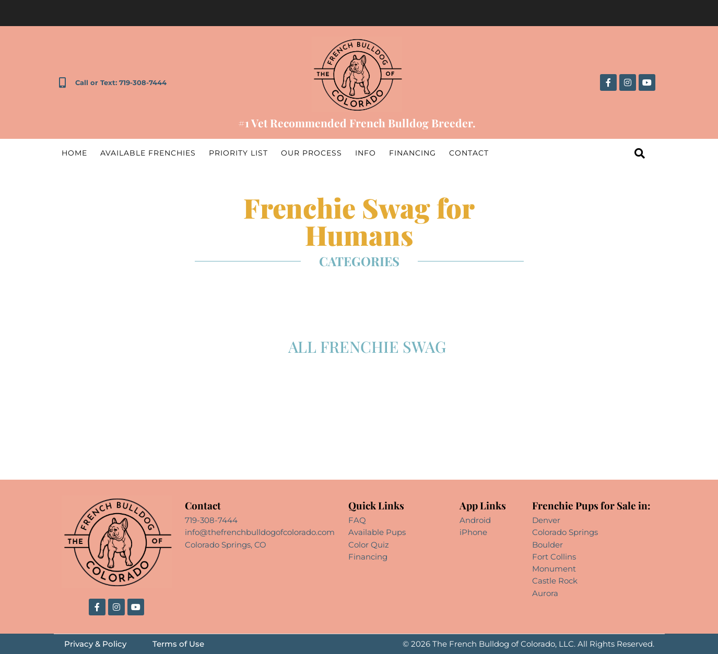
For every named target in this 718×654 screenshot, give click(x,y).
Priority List (238, 153)
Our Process (311, 153)
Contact (469, 153)
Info (365, 153)
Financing (412, 153)
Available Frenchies (148, 153)
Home (74, 153)
